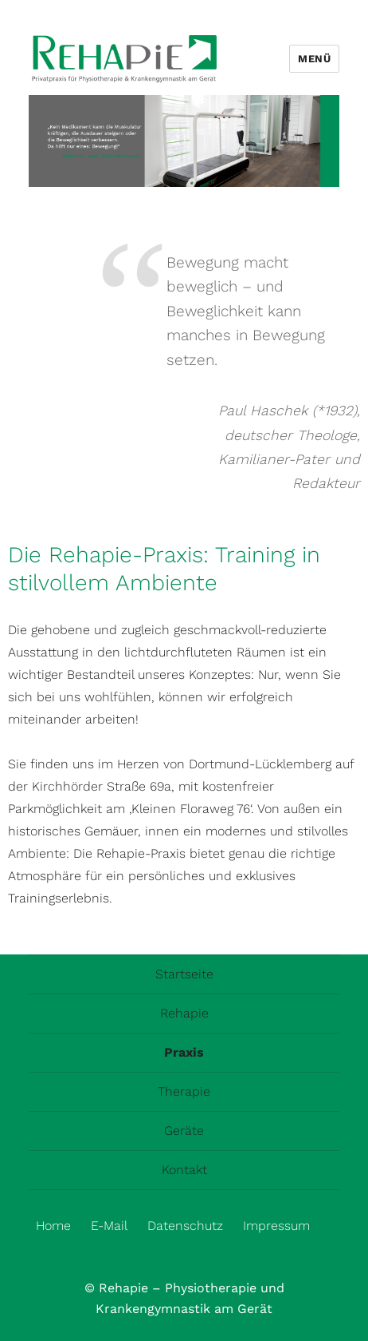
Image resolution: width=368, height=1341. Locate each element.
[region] (184, 141)
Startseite (184, 974)
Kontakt (184, 1169)
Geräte (184, 1130)
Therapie (184, 1091)
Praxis (184, 1052)
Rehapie (184, 1013)
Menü (314, 59)
